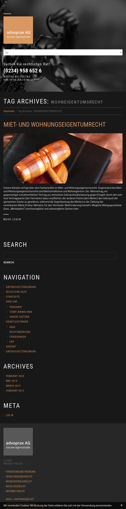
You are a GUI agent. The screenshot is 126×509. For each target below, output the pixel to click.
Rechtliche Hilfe (16, 291)
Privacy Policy (13, 463)
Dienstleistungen (17, 321)
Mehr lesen (12, 219)
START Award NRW (21, 312)
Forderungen (18, 336)
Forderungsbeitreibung (21, 471)
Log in (9, 415)
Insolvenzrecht (16, 486)
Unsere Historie (20, 316)
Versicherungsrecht (19, 476)
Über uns (11, 301)
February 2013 (15, 390)
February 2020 (15, 376)
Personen (16, 307)
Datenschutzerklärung (21, 287)
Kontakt (11, 346)
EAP (12, 341)
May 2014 (11, 381)
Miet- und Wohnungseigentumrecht (54, 124)
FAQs (12, 327)
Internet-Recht (15, 491)
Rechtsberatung (20, 332)
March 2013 (13, 385)
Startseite (8, 111)
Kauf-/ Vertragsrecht (20, 499)
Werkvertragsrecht (19, 481)
